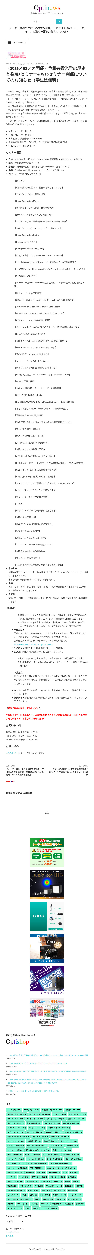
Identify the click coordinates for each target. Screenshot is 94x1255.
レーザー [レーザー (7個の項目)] (11, 1177)
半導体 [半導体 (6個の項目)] (35, 1177)
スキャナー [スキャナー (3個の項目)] (45, 1181)
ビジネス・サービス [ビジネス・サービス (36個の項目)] (15, 1159)
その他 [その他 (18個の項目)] (50, 1168)
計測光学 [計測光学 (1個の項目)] (80, 1204)
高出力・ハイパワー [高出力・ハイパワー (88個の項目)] (69, 1141)
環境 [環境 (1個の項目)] (35, 1208)
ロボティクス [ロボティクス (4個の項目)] (31, 1181)
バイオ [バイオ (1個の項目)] (34, 1204)
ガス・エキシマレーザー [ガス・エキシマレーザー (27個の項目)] (37, 1163)
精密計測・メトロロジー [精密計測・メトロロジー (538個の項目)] (52, 1110)
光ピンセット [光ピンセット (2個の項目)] (59, 1190)
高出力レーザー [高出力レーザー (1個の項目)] (74, 1199)
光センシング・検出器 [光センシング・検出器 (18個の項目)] (66, 1168)
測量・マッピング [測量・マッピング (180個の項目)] (52, 1123)
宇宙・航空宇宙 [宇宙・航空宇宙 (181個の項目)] (34, 1123)
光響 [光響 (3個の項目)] (75, 1181)
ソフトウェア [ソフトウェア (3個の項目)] (25, 1186)
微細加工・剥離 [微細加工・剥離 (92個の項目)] (50, 1141)
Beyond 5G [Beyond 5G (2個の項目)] (72, 1190)
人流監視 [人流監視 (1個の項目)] (69, 1204)
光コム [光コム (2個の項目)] (33, 1195)
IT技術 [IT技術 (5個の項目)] (53, 1177)
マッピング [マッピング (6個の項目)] (23, 1177)
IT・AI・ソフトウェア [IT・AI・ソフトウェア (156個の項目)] (16, 1128)
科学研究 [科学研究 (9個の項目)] (30, 1172)
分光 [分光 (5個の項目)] (62, 1177)
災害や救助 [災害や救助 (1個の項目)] (56, 1204)
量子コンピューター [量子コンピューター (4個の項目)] (15, 1181)
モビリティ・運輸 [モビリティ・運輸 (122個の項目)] (34, 1132)
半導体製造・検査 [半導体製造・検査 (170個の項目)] (71, 1123)
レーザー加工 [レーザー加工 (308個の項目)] (59, 1114)
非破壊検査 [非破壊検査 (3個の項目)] (12, 1186)
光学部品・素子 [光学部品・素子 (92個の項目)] (34, 1141)
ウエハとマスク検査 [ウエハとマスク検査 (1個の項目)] (49, 1208)
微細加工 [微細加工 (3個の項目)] (58, 1181)
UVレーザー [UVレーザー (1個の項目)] (48, 1199)
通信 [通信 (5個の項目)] (44, 1177)
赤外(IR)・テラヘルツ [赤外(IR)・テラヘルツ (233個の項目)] (56, 1119)
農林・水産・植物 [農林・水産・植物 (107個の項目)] (40, 1136)
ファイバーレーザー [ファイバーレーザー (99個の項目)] (15, 1141)
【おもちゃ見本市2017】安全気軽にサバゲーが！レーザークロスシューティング (38, 1063)
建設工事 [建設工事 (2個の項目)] (46, 1190)
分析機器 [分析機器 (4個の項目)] (72, 1177)
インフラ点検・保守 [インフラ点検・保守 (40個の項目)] (51, 1154)
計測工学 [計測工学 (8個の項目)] (41, 1172)
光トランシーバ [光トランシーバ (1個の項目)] (75, 1195)
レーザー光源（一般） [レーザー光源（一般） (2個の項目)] (16, 1190)
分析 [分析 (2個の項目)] (24, 1195)
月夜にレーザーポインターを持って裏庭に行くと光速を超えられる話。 (34, 1091)
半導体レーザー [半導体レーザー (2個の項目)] (59, 1195)
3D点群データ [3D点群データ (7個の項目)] (54, 1172)
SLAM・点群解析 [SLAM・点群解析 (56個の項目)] (14, 1154)
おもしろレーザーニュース (27, 63)
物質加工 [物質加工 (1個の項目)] (61, 1199)
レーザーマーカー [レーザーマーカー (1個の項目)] (14, 1208)
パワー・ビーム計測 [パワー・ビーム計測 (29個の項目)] (73, 1159)
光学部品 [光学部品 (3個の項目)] (39, 1186)
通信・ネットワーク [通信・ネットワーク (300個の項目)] (77, 1114)
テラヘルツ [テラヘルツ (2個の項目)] (45, 1195)
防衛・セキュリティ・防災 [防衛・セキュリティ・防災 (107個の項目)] (18, 1136)
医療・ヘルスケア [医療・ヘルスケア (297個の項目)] (15, 1119)
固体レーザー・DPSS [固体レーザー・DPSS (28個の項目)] (15, 1163)
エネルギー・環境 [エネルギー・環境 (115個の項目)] (53, 1132)
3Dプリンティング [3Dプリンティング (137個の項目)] (15, 1132)
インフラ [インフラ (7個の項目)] (74, 1172)
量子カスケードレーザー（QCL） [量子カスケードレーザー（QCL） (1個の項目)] (19, 1199)
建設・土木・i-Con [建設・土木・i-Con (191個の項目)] (15, 1123)
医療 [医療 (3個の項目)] (67, 1181)
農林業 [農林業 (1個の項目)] (10, 1204)
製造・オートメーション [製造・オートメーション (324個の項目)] (39, 1114)
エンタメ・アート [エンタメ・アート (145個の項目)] (37, 1128)
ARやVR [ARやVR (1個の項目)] (44, 1204)
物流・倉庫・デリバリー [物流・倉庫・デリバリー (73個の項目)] (36, 1145)
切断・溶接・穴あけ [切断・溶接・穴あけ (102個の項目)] (60, 1136)
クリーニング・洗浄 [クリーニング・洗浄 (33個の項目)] (35, 1159)
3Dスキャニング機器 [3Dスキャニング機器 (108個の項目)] (73, 1132)
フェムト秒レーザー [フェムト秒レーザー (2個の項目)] (54, 1186)
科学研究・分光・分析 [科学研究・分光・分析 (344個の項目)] (16, 1114)
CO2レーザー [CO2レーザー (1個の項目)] (22, 1204)
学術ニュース (43, 63)
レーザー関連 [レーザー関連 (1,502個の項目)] (14, 1110)
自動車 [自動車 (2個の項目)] (79, 1186)
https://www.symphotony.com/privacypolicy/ (33, 644)
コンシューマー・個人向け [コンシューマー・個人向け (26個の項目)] (60, 1163)
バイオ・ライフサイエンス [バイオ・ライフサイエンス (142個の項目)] (59, 1128)
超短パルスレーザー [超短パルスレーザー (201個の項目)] (76, 1119)
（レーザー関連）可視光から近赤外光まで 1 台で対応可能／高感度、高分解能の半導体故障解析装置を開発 (47, 1071)
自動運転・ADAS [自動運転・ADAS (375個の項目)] (72, 1110)
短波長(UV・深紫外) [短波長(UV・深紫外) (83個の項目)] (15, 1145)
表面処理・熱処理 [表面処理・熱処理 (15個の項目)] (14, 1172)
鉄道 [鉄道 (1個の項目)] (27, 1208)
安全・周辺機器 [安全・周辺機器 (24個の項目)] (37, 1168)
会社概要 (10, 1235)
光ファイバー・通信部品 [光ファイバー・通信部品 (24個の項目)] (17, 1168)
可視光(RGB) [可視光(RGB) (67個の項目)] (72, 1145)
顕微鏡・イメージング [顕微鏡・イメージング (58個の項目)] (62, 1150)
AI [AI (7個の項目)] (65, 1172)
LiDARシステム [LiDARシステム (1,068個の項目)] (31, 1110)
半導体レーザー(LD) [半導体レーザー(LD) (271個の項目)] (34, 1119)
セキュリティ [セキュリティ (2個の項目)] (13, 1195)
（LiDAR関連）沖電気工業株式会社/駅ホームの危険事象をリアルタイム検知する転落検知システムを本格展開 (48, 1055)
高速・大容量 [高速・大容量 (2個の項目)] (33, 1190)
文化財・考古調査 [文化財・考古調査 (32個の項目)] (54, 1159)
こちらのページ (13, 752)
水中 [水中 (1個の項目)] (37, 1199)
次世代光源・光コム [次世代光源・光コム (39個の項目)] (71, 1154)
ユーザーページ (13, 1232)
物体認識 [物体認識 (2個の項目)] (69, 1186)
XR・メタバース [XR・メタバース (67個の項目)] (56, 1145)
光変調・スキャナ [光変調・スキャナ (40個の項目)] (32, 1154)
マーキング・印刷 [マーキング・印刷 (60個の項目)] (14, 1150)
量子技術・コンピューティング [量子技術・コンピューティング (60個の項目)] (38, 1150)
